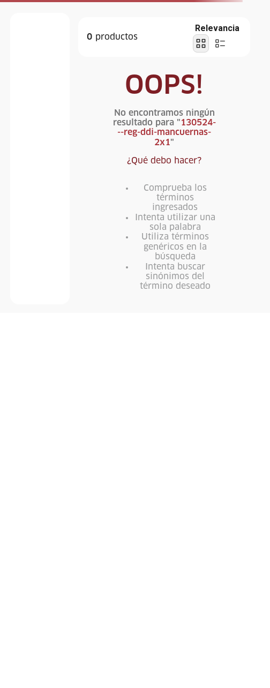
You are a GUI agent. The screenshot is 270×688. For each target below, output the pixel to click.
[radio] (201, 43)
